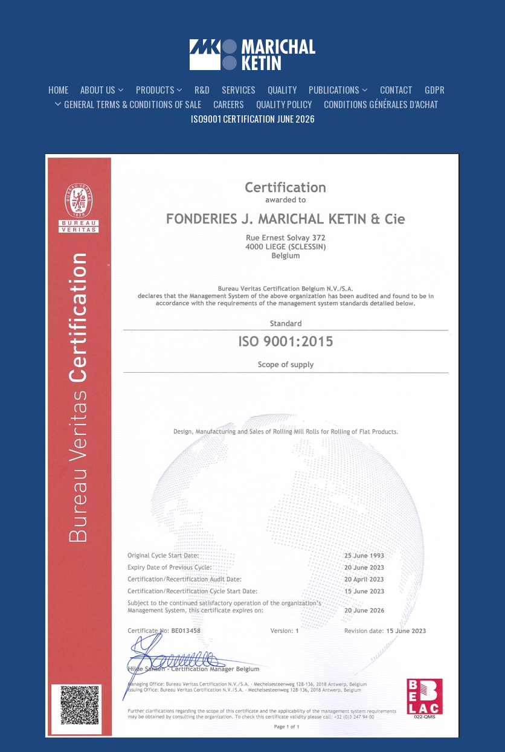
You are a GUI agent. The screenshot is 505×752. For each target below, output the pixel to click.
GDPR (435, 89)
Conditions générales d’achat (381, 104)
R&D (202, 89)
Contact (396, 89)
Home (58, 89)
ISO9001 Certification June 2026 (253, 118)
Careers (228, 104)
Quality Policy (284, 104)
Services (239, 89)
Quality (282, 89)
